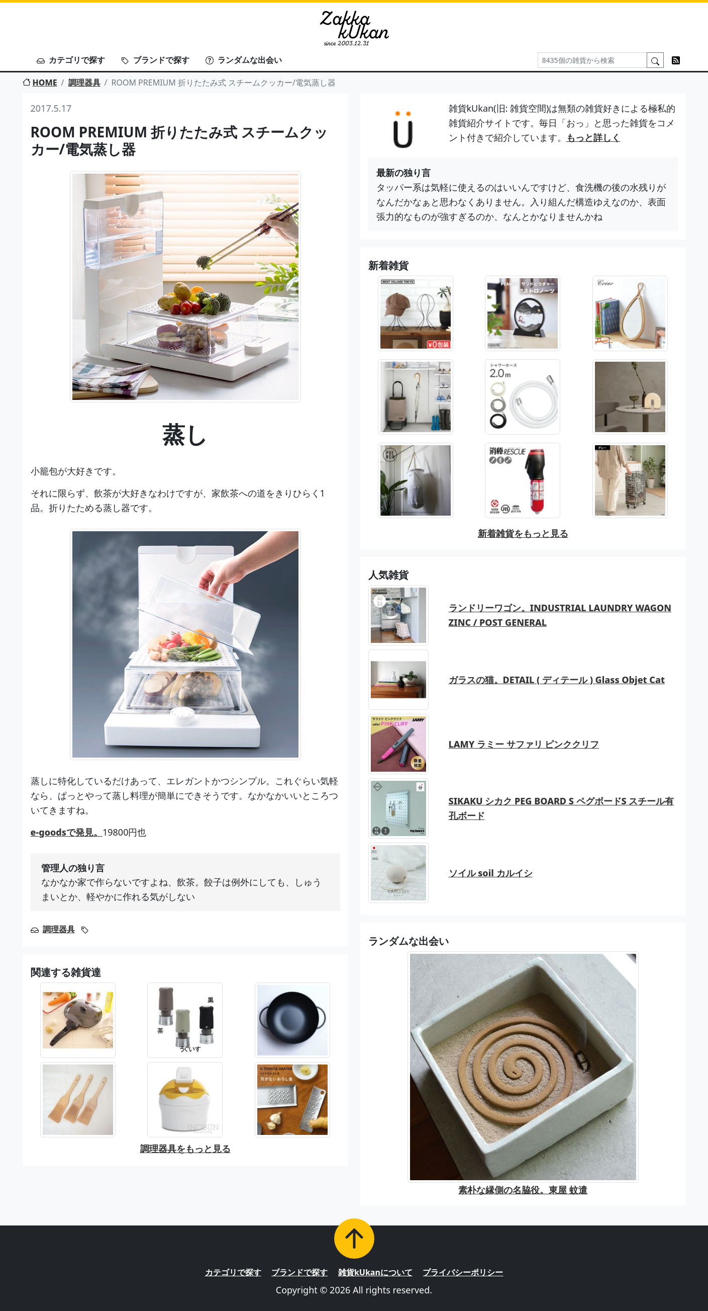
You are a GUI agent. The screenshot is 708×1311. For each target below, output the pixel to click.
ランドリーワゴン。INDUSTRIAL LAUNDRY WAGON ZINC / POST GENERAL (560, 615)
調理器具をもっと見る (185, 1148)
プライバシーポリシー (463, 1272)
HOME (40, 82)
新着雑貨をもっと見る (523, 533)
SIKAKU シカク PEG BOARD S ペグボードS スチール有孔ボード (561, 808)
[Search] (592, 60)
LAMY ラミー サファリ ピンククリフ (524, 744)
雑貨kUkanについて (375, 1272)
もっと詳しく (593, 137)
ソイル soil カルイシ (491, 873)
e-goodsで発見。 (67, 832)
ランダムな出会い (244, 59)
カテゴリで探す (71, 59)
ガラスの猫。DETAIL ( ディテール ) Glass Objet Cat (557, 680)
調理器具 (84, 82)
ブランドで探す (155, 59)
